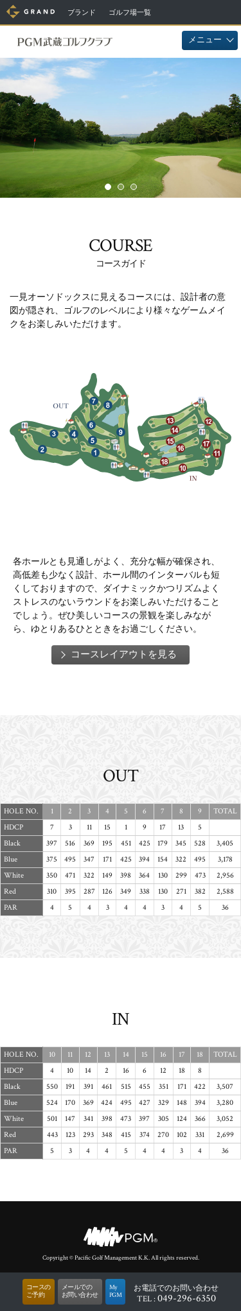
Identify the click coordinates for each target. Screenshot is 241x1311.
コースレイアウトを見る (124, 654)
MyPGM (115, 1291)
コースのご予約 (38, 1291)
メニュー (205, 40)
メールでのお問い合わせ (80, 1291)
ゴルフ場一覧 (130, 12)
